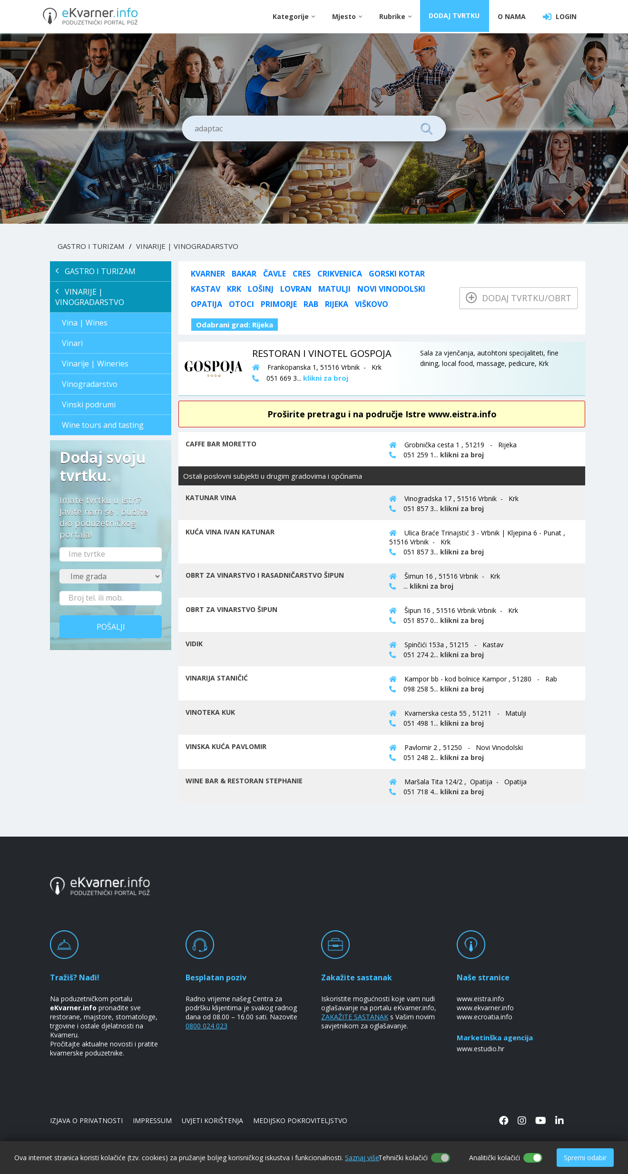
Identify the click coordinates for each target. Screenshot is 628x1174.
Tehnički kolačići (403, 1157)
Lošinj (261, 289)
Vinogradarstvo (90, 384)
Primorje (279, 304)
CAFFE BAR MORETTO (221, 443)
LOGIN (560, 17)
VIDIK (194, 643)
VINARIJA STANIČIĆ (217, 677)
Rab (311, 304)
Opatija (206, 304)
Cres (302, 273)
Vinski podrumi (89, 404)
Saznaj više (362, 1157)
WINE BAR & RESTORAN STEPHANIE (244, 780)
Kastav (205, 289)
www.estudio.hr (480, 1048)
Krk (234, 289)
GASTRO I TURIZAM (91, 246)
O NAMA (512, 16)
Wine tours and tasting (103, 425)
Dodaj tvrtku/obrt (518, 298)
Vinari (72, 343)
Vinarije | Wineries (95, 363)
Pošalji (111, 627)
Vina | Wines (85, 322)
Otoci (241, 304)
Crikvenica (339, 273)
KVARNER (208, 273)
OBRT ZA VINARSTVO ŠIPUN (231, 609)
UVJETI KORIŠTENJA (212, 1120)
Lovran (296, 289)
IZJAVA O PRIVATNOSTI (86, 1120)
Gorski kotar (397, 273)
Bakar (244, 273)
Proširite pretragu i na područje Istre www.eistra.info (382, 414)
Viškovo (371, 304)
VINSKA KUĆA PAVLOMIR (226, 746)
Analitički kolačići (494, 1157)
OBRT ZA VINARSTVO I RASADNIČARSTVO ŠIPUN (265, 575)
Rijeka (336, 304)
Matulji (334, 289)
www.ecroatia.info (484, 1016)
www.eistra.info (480, 998)
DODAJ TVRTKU (455, 16)
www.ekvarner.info (485, 1007)
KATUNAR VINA (211, 497)
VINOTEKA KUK (210, 712)
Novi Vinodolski (391, 289)
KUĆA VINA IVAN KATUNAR (230, 531)
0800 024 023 (206, 1025)
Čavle (274, 273)
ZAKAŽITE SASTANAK (354, 1016)
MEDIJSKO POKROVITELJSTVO (300, 1120)
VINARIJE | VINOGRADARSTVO (187, 246)
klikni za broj (462, 454)
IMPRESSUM (152, 1120)
